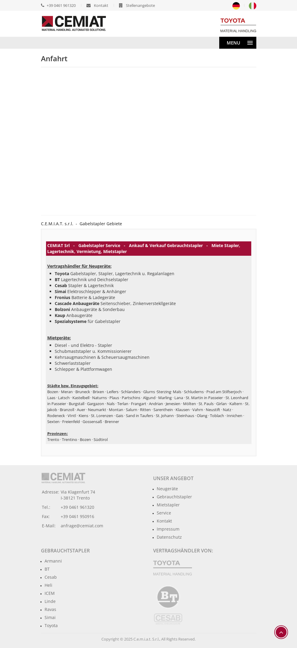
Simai (50, 617)
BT (47, 569)
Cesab (51, 577)
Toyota (51, 625)
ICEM (50, 593)
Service (164, 513)
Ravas (50, 609)
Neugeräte (167, 488)
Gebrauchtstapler (174, 497)
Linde (50, 601)
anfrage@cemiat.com (82, 525)
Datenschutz (169, 537)
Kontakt (164, 521)
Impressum (168, 529)
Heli (48, 585)
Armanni (53, 561)
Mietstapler (168, 505)
